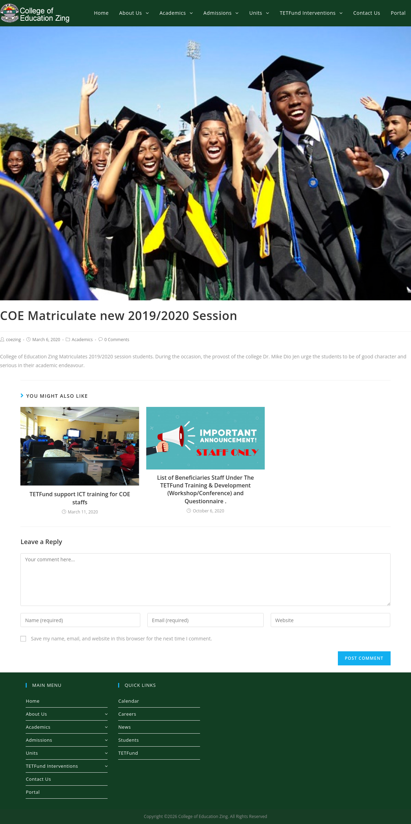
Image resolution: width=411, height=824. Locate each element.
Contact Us (38, 779)
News (124, 727)
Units (67, 753)
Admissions (67, 740)
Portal (33, 792)
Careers (127, 714)
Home (32, 701)
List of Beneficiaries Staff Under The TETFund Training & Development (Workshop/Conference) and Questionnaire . (205, 489)
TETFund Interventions (67, 766)
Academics (82, 340)
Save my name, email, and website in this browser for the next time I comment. (121, 638)
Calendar (128, 701)
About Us (67, 714)
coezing (13, 340)
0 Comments (116, 340)
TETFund (128, 753)
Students (128, 740)
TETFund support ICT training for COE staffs (80, 498)
